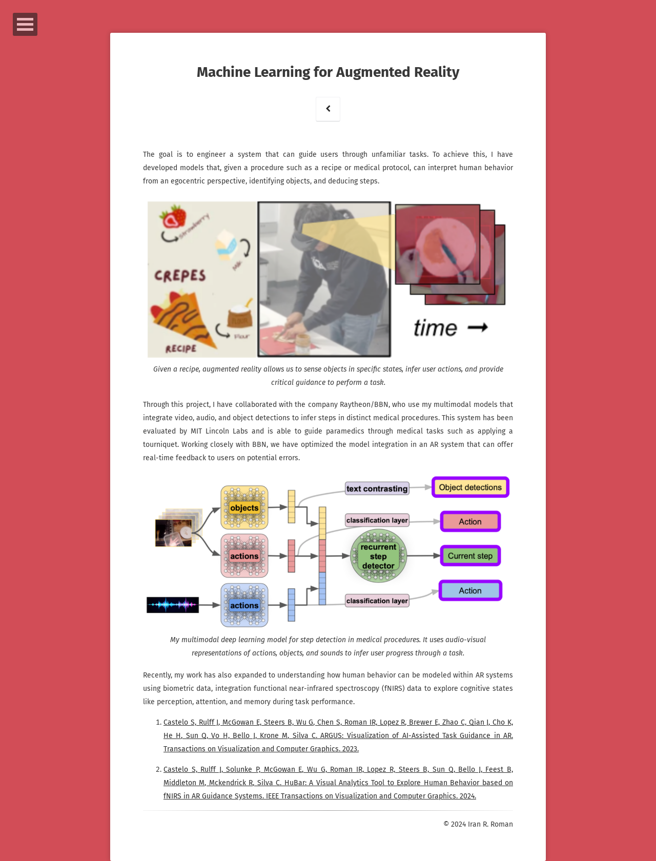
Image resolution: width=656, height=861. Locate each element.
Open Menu (25, 24)
